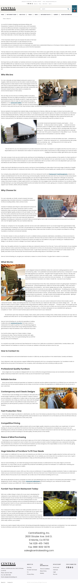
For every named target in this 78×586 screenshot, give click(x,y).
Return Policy (43, 571)
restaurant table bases (33, 481)
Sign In (50, 3)
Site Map (29, 567)
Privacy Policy (30, 574)
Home (4, 18)
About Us (35, 3)
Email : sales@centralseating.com (49, 1)
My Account (56, 567)
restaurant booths (16, 323)
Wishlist (42, 573)
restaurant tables (16, 103)
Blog (40, 3)
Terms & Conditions (45, 568)
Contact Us (10, 582)
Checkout (55, 569)
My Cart (55, 574)
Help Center (45, 3)
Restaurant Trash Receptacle (58, 174)
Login (54, 572)
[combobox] (55, 8)
